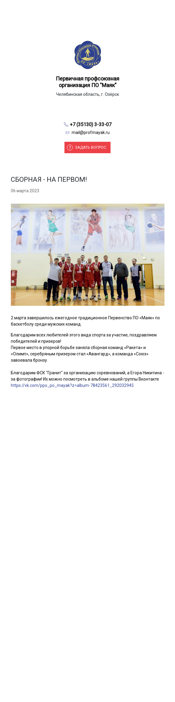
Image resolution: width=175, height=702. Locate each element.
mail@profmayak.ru (91, 132)
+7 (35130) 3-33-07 (90, 124)
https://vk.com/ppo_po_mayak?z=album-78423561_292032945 (72, 385)
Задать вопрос (90, 147)
